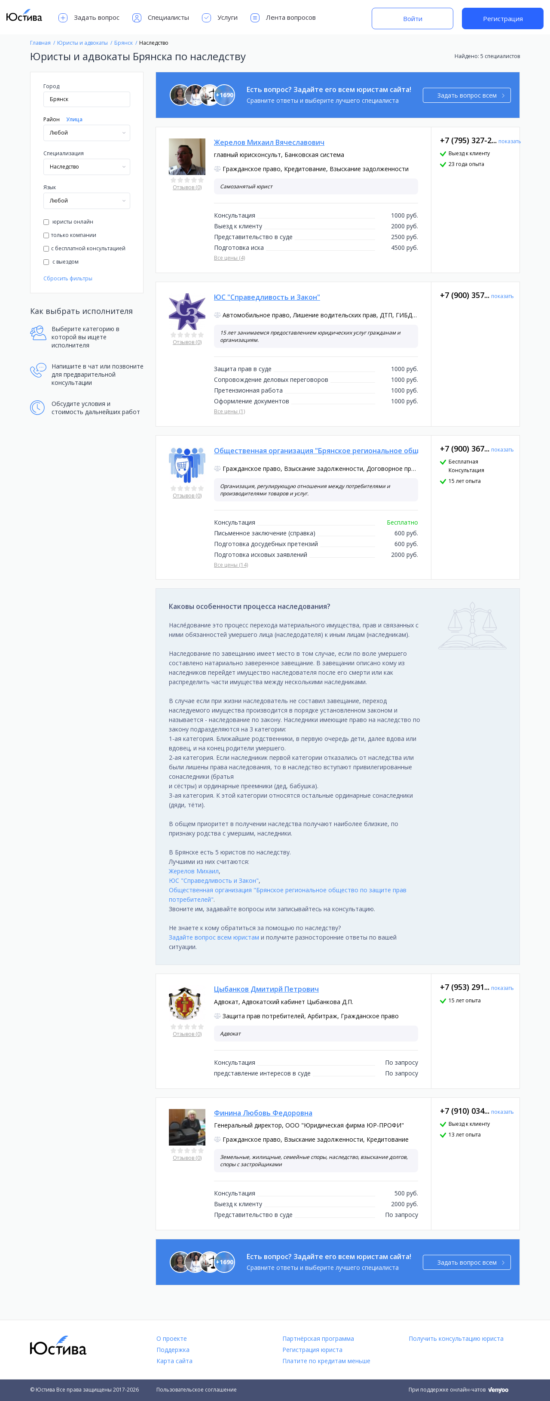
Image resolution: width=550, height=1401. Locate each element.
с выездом (61, 261)
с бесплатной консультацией (84, 248)
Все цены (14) (231, 564)
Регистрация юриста (312, 1350)
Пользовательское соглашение (196, 1389)
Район (51, 119)
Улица (74, 119)
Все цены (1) (229, 411)
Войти (412, 18)
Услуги (220, 18)
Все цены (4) (229, 257)
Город (51, 86)
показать (509, 141)
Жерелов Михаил (194, 871)
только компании (69, 235)
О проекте (171, 1338)
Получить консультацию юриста (456, 1338)
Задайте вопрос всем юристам (214, 937)
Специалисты (160, 18)
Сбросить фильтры (67, 278)
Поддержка (172, 1350)
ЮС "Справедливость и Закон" (214, 880)
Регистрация (503, 18)
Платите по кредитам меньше (326, 1361)
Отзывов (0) (187, 187)
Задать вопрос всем (471, 95)
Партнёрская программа (318, 1338)
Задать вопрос (88, 18)
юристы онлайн (68, 221)
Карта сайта (174, 1361)
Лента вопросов (283, 18)
